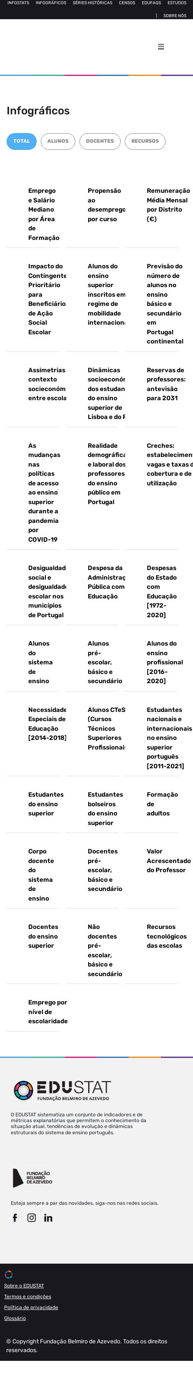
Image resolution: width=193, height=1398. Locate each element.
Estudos (177, 2)
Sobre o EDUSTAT (24, 1286)
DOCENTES (100, 141)
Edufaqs (151, 2)
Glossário (15, 1318)
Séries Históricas (92, 2)
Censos (127, 2)
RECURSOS (145, 141)
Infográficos (51, 2)
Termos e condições (27, 1297)
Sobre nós (174, 15)
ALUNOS (58, 141)
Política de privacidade (31, 1307)
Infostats (18, 2)
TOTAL (21, 141)
